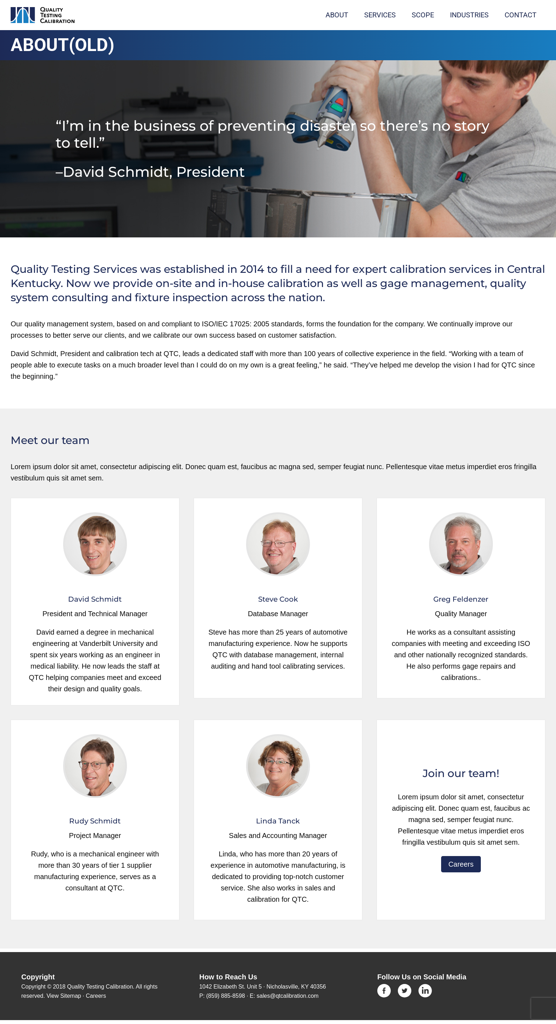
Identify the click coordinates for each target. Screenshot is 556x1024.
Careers (460, 864)
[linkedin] (425, 987)
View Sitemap (63, 996)
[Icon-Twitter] (404, 987)
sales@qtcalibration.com (288, 996)
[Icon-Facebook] (384, 987)
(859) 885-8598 (225, 996)
